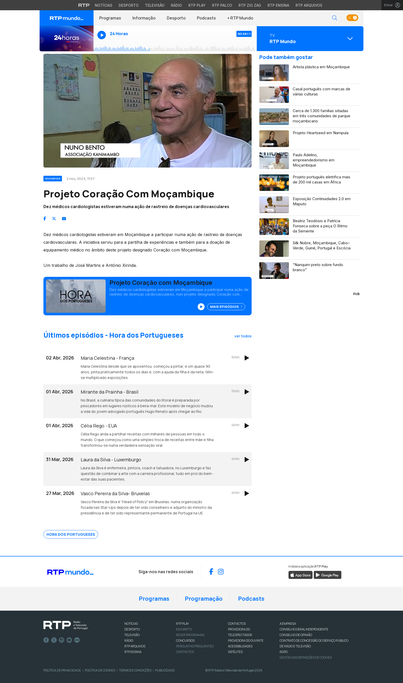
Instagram (62, 640)
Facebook (46, 640)
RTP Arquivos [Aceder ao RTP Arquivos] (309, 5)
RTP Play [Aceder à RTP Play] (197, 5)
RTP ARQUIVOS (134, 646)
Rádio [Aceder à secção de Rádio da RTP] (176, 5)
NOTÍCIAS (131, 623)
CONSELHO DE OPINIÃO (296, 635)
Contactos (185, 652)
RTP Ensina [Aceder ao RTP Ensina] (278, 5)
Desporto (176, 18)
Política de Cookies (100, 670)
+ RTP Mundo (240, 18)
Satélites (235, 652)
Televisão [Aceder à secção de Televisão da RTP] (154, 5)
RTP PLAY (182, 623)
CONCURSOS (185, 640)
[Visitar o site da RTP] (84, 5)
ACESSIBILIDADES (240, 646)
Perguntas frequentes (195, 646)
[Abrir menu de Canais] (309, 38)
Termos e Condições (135, 670)
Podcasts (206, 18)
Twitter (54, 640)
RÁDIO (128, 640)
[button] (334, 18)
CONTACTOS (237, 623)
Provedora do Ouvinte (245, 640)
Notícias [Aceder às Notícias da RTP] (103, 5)
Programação (204, 598)
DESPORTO (132, 629)
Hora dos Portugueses (71, 534)
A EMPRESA (288, 623)
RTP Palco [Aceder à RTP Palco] (222, 5)
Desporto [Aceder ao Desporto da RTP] (129, 5)
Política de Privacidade (62, 670)
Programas (110, 18)
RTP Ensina (132, 652)
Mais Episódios (226, 306)
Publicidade (165, 670)
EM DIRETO (184, 629)
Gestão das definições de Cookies (306, 657)
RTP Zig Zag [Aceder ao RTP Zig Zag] (250, 5)
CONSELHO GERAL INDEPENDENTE (304, 629)
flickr (77, 640)
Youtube (69, 640)
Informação (143, 18)
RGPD (284, 652)
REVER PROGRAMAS (190, 635)
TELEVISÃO (132, 635)
